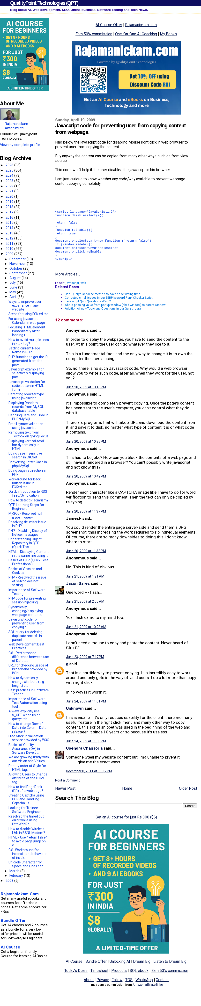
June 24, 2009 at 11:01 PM (86, 714)
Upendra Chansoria (84, 760)
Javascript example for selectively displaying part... (26, 373)
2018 (10, 207)
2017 (10, 212)
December (18, 259)
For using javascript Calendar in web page (26, 321)
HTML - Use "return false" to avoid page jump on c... (27, 841)
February (16, 875)
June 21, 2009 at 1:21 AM (85, 589)
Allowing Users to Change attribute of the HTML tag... (27, 778)
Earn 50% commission (93, 34)
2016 (10, 217)
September (18, 273)
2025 (10, 170)
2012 (10, 238)
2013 (10, 233)
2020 (10, 196)
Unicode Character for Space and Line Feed (26, 864)
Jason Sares (78, 595)
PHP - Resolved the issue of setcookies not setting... (27, 581)
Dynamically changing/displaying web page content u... (26, 611)
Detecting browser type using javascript (26, 396)
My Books (168, 34)
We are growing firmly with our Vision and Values (28, 759)
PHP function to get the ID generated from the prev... (28, 361)
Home (127, 800)
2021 (10, 191)
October (16, 268)
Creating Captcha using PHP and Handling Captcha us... (26, 799)
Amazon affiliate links (148, 997)
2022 (10, 186)
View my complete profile (20, 145)
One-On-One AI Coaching (136, 34)
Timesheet (99, 983)
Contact (162, 992)
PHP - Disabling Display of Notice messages (27, 532)
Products (119, 983)
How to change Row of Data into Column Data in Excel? (27, 727)
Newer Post (65, 800)
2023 (10, 181)
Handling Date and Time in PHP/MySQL (28, 417)
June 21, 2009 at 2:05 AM (85, 614)
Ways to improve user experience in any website (24, 305)
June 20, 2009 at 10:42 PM (86, 489)
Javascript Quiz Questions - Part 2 (88, 313)
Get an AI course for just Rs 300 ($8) (126, 829)
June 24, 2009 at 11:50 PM (86, 753)
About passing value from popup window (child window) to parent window (115, 317)
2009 (10, 254)
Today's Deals (76, 983)
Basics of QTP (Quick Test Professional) (28, 562)
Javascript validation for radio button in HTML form (26, 385)
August (15, 278)
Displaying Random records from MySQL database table (26, 407)
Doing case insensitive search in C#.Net (25, 455)
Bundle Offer (96, 973)
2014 (10, 228)
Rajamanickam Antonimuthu (16, 126)
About (89, 992)
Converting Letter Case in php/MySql (27, 464)
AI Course (74, 973)
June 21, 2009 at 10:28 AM (86, 639)
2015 (10, 222)
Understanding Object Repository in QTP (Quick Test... (25, 543)
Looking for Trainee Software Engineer (24, 810)
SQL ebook (139, 983)
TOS (129, 992)
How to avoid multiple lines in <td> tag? (28, 342)
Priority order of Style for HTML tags (27, 768)
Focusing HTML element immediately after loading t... (26, 331)
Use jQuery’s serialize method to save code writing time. (103, 306)
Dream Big (141, 973)
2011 (10, 243)
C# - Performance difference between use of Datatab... (28, 657)
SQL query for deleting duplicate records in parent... (25, 636)
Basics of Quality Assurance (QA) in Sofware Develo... (24, 748)
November (18, 264)
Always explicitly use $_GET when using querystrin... (24, 715)
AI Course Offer (109, 24)
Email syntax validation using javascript (25, 426)
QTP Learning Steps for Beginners (26, 507)
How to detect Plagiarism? (28, 500)
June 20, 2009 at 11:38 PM (86, 563)
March (14, 871)
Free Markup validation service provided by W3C (28, 738)
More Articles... (67, 286)
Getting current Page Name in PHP (24, 350)
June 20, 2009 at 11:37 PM (86, 524)
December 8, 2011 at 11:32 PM (89, 783)
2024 (10, 175)
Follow (117, 992)
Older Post (188, 800)
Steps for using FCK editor (28, 314)
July (13, 282)
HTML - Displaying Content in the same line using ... (28, 553)
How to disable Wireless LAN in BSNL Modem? (26, 831)
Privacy (103, 992)
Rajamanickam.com (141, 24)
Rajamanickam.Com (20, 893)
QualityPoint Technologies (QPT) (44, 3)
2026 (10, 165)
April (13, 297)
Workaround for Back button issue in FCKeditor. (24, 483)
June (13, 287)
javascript (72, 295)
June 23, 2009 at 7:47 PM (85, 669)
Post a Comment (67, 793)
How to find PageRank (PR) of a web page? (25, 789)
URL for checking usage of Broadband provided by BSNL (28, 669)
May (13, 292)
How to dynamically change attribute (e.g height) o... (26, 682)
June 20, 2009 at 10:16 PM (86, 399)
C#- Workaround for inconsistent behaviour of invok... (27, 854)
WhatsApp (144, 992)
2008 (10, 880)
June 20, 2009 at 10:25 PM (86, 454)
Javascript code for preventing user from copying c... (26, 623)
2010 (10, 248)
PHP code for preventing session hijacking (27, 600)
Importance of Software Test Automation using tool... (27, 703)
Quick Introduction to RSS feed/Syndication (27, 493)
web (83, 295)
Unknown (75, 720)
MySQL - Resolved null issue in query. (25, 515)
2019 (10, 202)
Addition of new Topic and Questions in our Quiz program (104, 321)
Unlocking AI (120, 973)
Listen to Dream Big (169, 973)
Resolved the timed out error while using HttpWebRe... (26, 820)
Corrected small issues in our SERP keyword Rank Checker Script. (109, 310)
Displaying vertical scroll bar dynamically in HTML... (26, 445)
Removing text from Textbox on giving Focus (28, 434)
